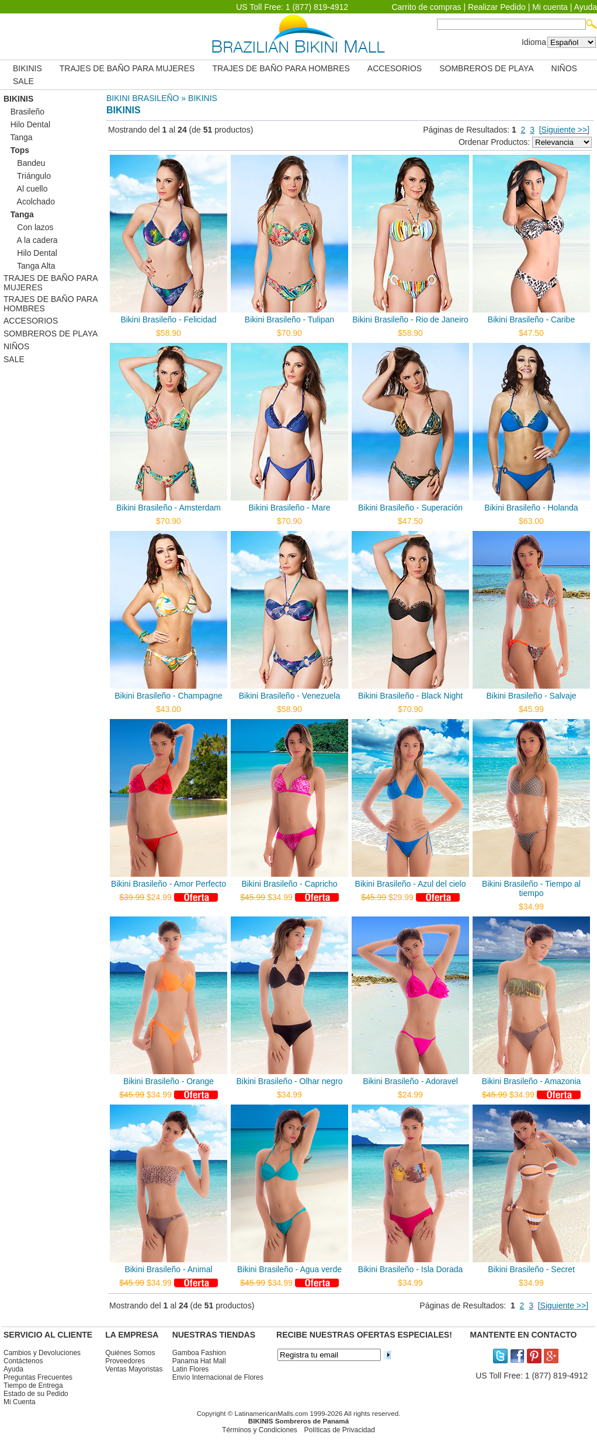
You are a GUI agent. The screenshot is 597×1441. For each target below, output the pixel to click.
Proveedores (125, 1361)
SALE (23, 81)
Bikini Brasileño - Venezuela (290, 695)
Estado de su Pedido (36, 1394)
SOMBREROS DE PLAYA (486, 68)
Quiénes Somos (130, 1353)
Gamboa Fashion (199, 1353)
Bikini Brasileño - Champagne (168, 695)
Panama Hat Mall (199, 1361)
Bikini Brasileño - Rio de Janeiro (410, 319)
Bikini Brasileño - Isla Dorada (410, 1269)
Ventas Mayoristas (133, 1369)
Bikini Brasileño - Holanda (531, 507)
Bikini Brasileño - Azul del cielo (410, 883)
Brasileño (24, 111)
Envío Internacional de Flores (217, 1377)
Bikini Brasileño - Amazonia (531, 1081)
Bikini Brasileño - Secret (531, 1269)
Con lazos (29, 227)
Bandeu (25, 163)
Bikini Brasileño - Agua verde (289, 1269)
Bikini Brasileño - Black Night (410, 695)
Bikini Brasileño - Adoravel (410, 1081)
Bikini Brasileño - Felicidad (168, 319)
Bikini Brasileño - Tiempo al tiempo (531, 888)
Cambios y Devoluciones (42, 1353)
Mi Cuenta (20, 1402)
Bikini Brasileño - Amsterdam (168, 507)
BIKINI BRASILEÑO (142, 98)
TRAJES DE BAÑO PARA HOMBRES (280, 68)
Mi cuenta (550, 7)
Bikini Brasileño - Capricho (289, 883)
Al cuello (25, 188)
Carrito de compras (426, 7)
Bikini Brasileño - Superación (410, 507)
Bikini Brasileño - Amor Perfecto (168, 883)
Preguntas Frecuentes (38, 1377)
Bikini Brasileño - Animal (168, 1269)
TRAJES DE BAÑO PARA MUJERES (127, 68)
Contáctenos (23, 1361)
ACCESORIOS (394, 68)
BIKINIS (27, 68)
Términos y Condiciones (259, 1430)
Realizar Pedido (497, 7)
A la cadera (31, 240)
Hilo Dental (27, 124)
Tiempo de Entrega (33, 1385)
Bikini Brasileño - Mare (289, 507)
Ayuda (585, 7)
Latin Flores (190, 1369)
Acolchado (29, 201)
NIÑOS (564, 68)
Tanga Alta (29, 265)
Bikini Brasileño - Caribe (531, 319)
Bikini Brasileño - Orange (168, 1081)
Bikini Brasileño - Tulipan (289, 319)
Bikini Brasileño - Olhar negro (289, 1081)
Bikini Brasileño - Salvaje (531, 695)
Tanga (18, 137)
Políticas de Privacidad (339, 1430)
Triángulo (27, 175)
